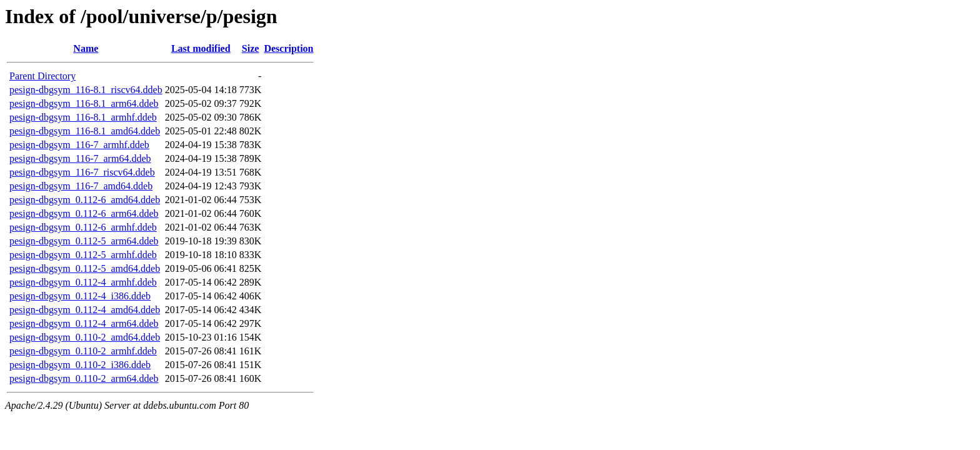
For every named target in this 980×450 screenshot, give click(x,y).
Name (85, 48)
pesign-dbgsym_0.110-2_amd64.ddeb (84, 337)
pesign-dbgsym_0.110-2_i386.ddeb (80, 364)
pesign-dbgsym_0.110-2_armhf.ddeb (83, 351)
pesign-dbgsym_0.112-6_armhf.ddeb (83, 227)
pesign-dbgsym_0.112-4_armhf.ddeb (83, 282)
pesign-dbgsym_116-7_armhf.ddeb (79, 144)
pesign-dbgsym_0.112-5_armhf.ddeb (83, 254)
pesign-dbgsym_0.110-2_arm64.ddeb (83, 378)
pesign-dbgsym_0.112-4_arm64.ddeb (83, 323)
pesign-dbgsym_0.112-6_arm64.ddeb (83, 213)
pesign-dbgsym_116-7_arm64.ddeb (80, 158)
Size (250, 48)
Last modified (201, 48)
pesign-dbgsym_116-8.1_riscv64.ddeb (85, 89)
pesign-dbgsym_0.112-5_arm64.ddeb (83, 241)
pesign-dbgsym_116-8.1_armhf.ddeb (83, 117)
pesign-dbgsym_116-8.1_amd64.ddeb (84, 131)
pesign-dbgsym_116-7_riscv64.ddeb (82, 172)
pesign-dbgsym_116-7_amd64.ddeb (80, 186)
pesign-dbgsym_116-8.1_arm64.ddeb (83, 103)
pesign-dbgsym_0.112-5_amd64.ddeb (84, 268)
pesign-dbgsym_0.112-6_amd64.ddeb (84, 199)
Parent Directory (42, 76)
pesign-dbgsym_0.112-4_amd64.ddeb (84, 309)
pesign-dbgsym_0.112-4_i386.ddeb (80, 296)
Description (288, 48)
